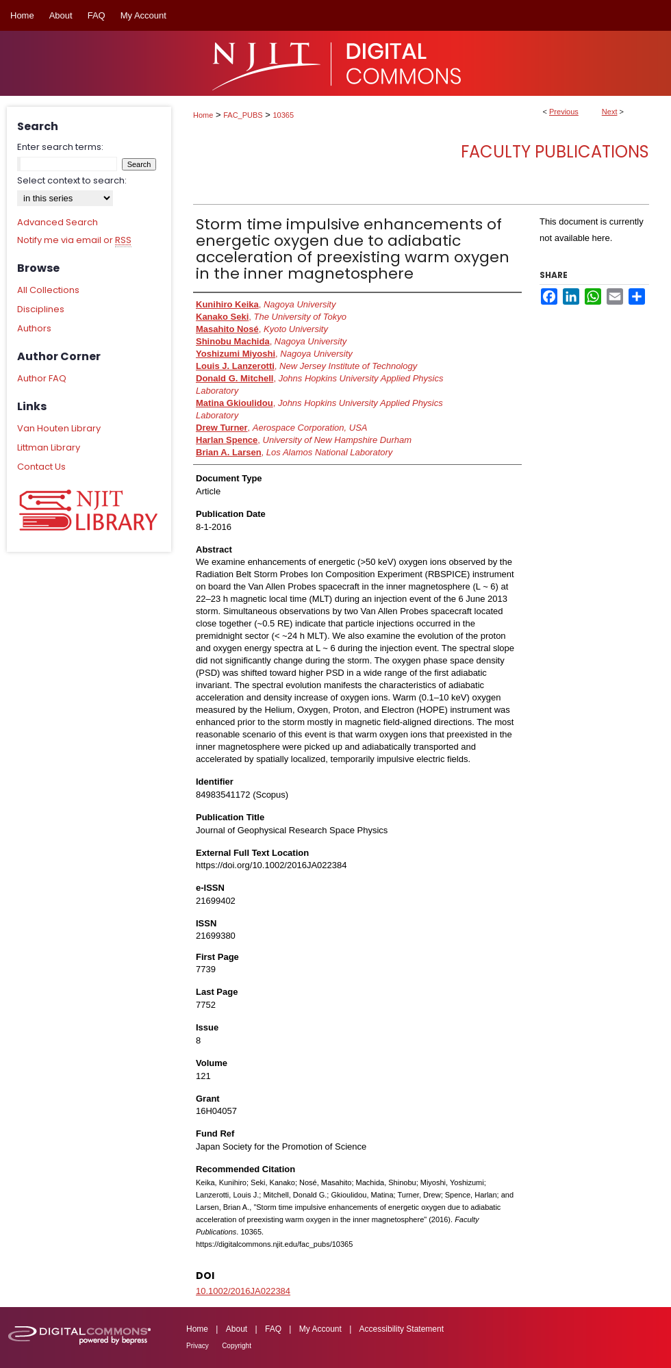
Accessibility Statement (401, 1329)
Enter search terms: (60, 146)
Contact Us (41, 466)
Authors (34, 328)
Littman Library (48, 447)
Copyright (236, 1346)
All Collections (48, 289)
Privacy (197, 1346)
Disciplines (40, 309)
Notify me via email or (74, 240)
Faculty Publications (555, 151)
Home (203, 115)
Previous (564, 111)
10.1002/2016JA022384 (243, 1291)
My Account (320, 1329)
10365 (283, 115)
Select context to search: (72, 180)
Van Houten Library (59, 428)
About (236, 1329)
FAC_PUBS (242, 115)
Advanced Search (57, 222)
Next (610, 111)
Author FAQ (41, 378)
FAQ (273, 1329)
